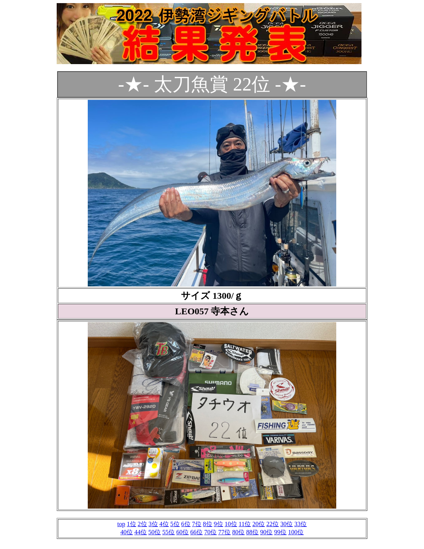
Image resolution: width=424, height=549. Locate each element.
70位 (210, 532)
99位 (280, 532)
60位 (182, 532)
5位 (175, 524)
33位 (300, 524)
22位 (272, 524)
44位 (140, 532)
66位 (196, 532)
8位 (207, 524)
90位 (266, 532)
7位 (197, 524)
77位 (224, 532)
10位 (231, 524)
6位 (186, 524)
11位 (245, 524)
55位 (168, 532)
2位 (142, 524)
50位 (154, 532)
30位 (286, 524)
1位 (131, 524)
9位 (218, 524)
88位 (252, 532)
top (121, 524)
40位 (126, 532)
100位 (296, 532)
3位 (153, 524)
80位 (238, 532)
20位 (258, 524)
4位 (164, 524)
